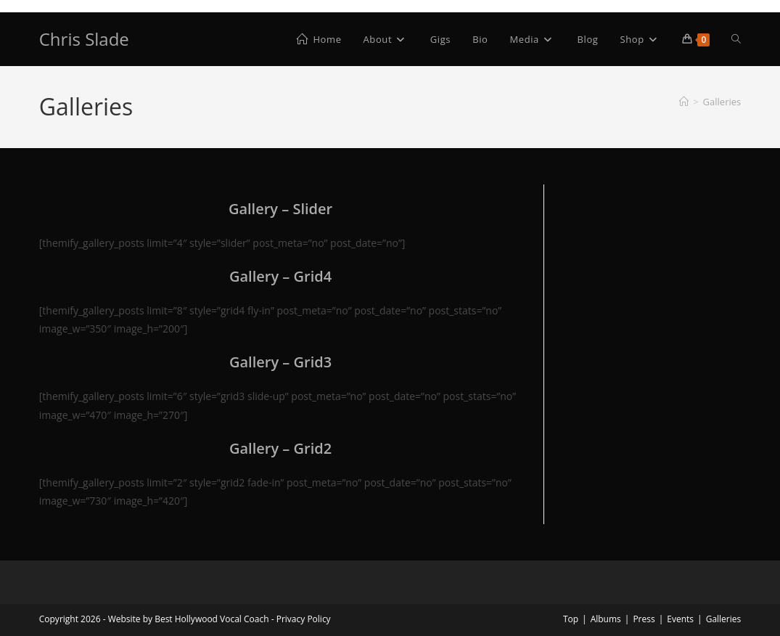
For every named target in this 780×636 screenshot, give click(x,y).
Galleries (722, 101)
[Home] (684, 101)
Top (570, 619)
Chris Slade (84, 39)
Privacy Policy (303, 619)
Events (680, 619)
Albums (606, 619)
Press (643, 619)
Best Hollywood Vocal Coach (211, 619)
